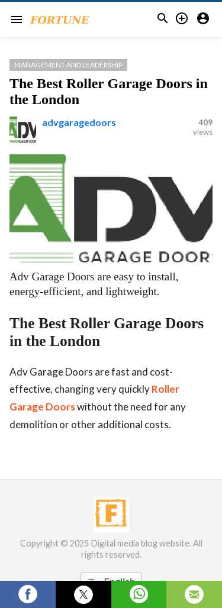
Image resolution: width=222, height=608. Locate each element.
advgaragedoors (79, 122)
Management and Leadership (68, 64)
